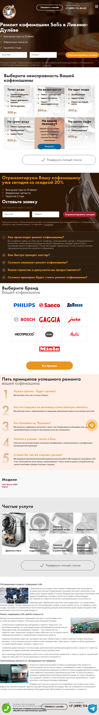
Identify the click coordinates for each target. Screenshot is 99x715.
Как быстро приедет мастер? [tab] (29, 255)
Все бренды (49, 365)
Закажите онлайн (49, 7)
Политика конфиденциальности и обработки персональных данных (30, 710)
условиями (46, 65)
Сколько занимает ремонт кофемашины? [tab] (38, 262)
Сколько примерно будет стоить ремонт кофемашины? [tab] (47, 277)
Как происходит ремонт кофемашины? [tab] (36, 237)
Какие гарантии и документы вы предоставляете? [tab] (44, 270)
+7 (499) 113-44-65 (75, 8)
